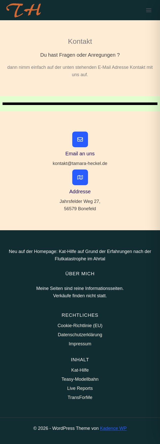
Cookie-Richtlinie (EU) (80, 325)
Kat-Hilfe (80, 370)
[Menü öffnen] (148, 10)
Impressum (80, 343)
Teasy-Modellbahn (79, 379)
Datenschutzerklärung (80, 334)
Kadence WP (113, 428)
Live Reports (80, 388)
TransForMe (80, 397)
